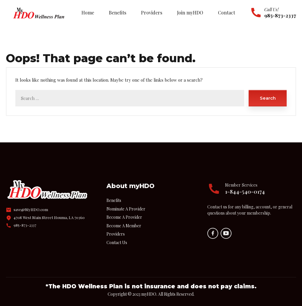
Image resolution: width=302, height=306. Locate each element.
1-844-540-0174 (245, 191)
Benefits (117, 12)
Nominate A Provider (125, 209)
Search (268, 98)
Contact (226, 12)
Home (87, 12)
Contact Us (116, 242)
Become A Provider (124, 217)
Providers (151, 12)
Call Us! (271, 9)
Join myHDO (190, 12)
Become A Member (123, 225)
